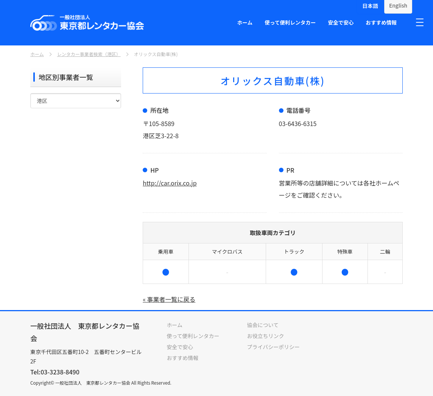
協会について (263, 325)
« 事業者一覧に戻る (169, 299)
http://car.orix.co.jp (170, 182)
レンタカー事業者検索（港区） (89, 54)
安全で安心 (341, 22)
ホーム (244, 22)
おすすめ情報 (381, 22)
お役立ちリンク (265, 335)
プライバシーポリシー (273, 346)
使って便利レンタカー (290, 22)
